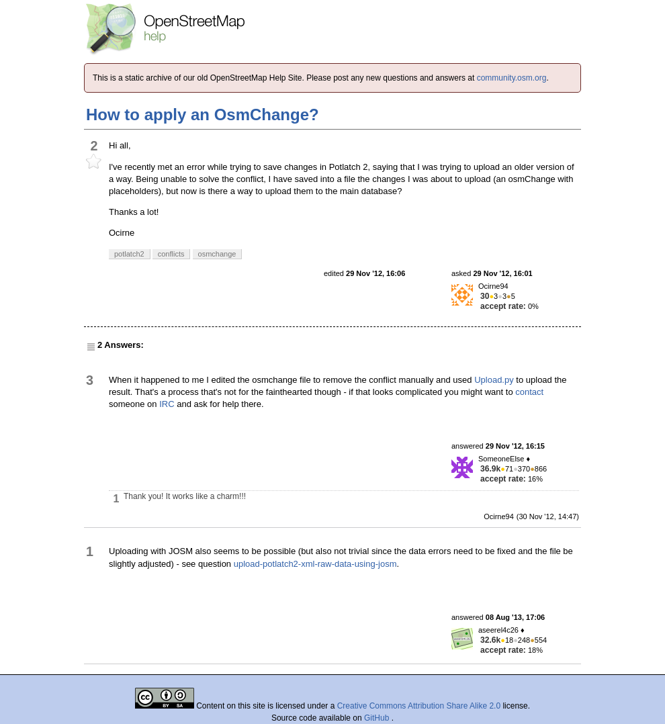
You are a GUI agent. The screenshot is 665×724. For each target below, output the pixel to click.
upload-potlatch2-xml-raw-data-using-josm (315, 564)
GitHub (378, 718)
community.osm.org (512, 78)
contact (529, 392)
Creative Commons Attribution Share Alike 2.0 (418, 706)
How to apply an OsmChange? (202, 114)
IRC (166, 404)
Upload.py (494, 380)
